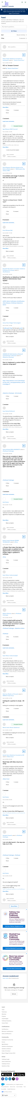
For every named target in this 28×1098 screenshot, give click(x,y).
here (10, 13)
